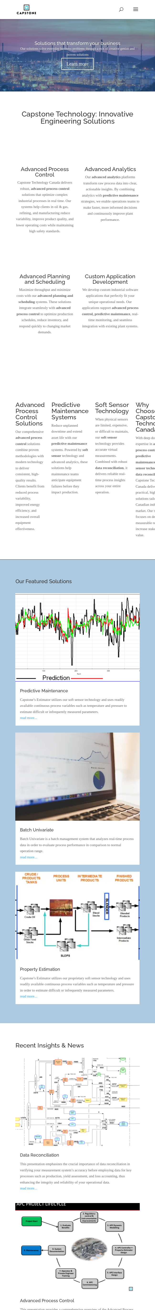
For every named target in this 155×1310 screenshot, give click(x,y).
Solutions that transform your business (77, 43)
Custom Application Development (110, 279)
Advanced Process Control (45, 172)
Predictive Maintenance (44, 690)
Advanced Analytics (110, 169)
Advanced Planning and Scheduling (45, 279)
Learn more (78, 63)
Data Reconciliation (39, 1155)
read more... (28, 718)
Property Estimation (40, 969)
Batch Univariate (37, 829)
